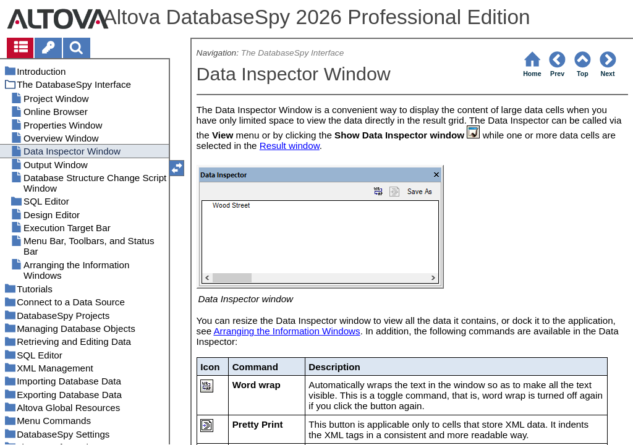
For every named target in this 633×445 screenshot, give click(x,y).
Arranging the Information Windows (286, 331)
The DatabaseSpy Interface (292, 52)
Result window (290, 145)
